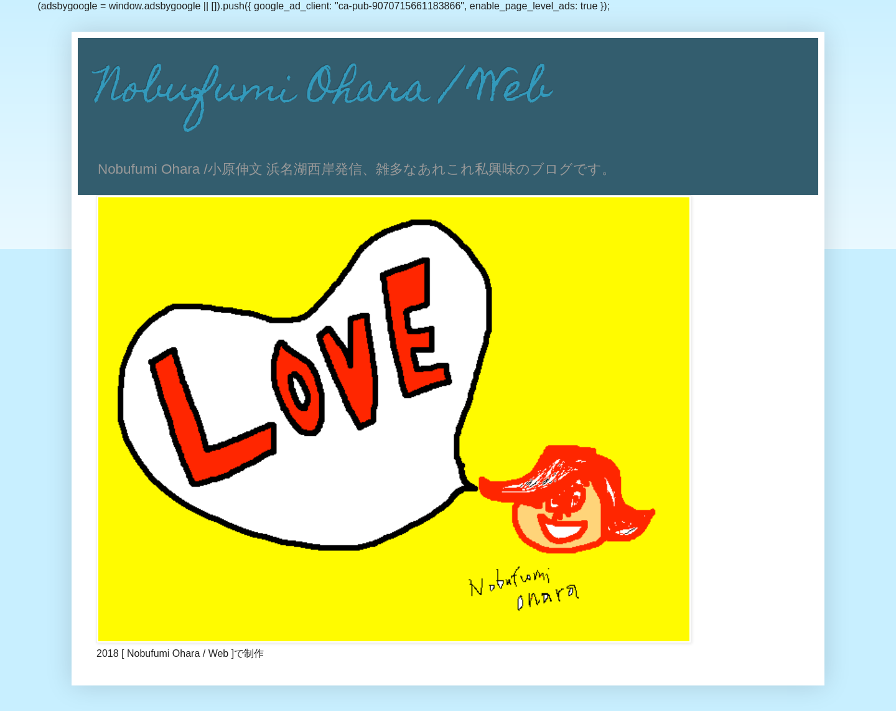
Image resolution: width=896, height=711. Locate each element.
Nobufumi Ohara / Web (323, 92)
